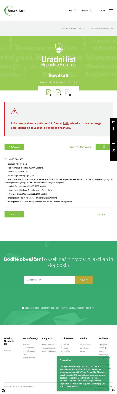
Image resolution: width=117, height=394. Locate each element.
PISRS (66, 127)
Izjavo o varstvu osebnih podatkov (77, 307)
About (102, 347)
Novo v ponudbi (48, 344)
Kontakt (102, 351)
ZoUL (66, 123)
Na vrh (101, 214)
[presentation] (59, 297)
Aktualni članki (85, 344)
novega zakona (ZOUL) (84, 366)
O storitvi (65, 344)
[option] (58, 75)
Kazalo (14, 146)
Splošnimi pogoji (49, 307)
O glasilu (7, 350)
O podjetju (103, 344)
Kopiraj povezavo (80, 146)
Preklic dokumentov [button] (101, 28)
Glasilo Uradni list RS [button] (73, 28)
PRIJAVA (84, 279)
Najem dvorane (29, 357)
